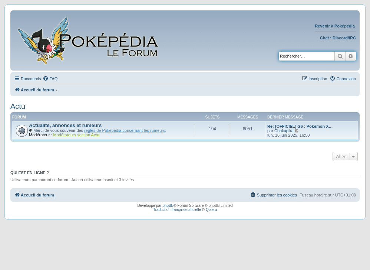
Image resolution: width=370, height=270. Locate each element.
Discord (340, 38)
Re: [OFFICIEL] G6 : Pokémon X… (300, 126)
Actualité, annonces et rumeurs (65, 125)
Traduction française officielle (177, 210)
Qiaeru (211, 210)
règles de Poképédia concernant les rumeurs (124, 130)
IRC (352, 38)
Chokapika (284, 131)
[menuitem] (50, 78)
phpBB (168, 206)
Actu (17, 106)
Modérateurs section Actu (76, 135)
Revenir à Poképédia (335, 26)
